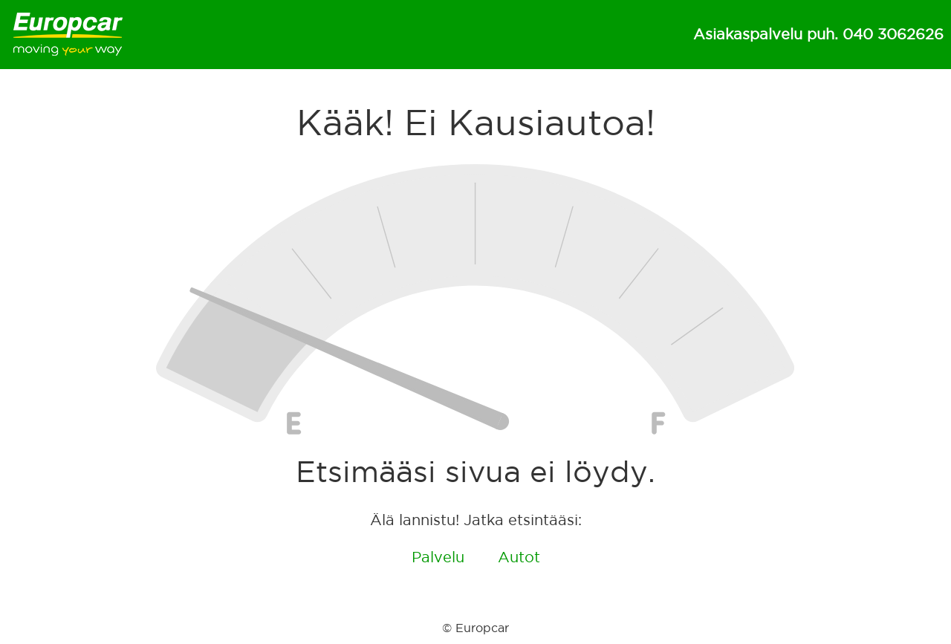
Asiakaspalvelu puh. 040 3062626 (818, 34)
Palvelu (438, 557)
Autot (519, 557)
